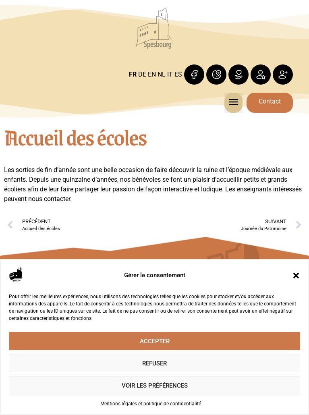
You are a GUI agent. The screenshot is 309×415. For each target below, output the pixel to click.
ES (178, 74)
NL (162, 74)
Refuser (154, 363)
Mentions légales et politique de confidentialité (150, 404)
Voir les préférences (155, 385)
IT (170, 74)
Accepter (155, 341)
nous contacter (49, 199)
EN (152, 74)
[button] (296, 276)
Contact (270, 101)
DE (142, 74)
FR (133, 74)
